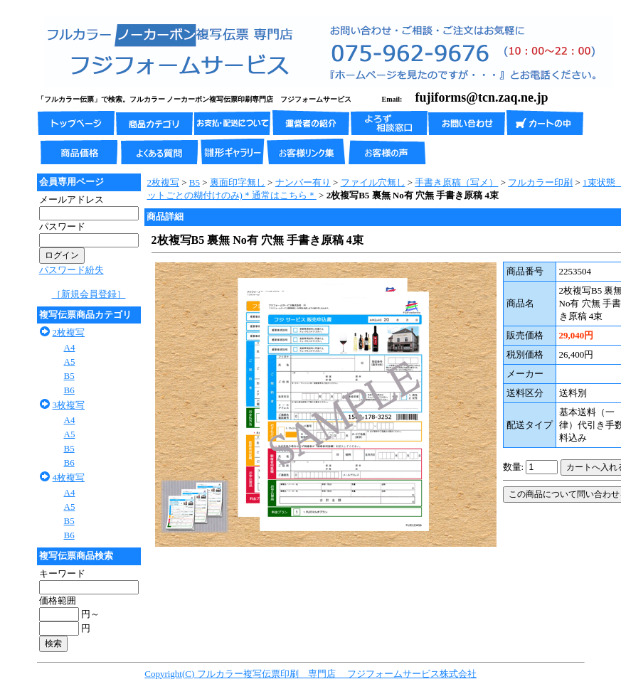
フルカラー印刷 (540, 182)
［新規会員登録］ (89, 294)
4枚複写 (69, 477)
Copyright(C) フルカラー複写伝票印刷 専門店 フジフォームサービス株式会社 (310, 673)
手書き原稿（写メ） (456, 182)
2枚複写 (69, 332)
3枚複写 (69, 405)
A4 (69, 347)
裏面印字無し (237, 182)
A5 (69, 361)
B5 (69, 375)
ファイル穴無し (373, 182)
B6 (69, 390)
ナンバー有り (303, 182)
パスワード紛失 (71, 269)
